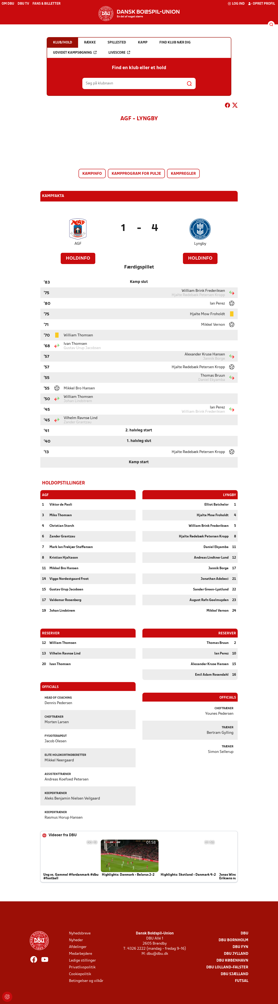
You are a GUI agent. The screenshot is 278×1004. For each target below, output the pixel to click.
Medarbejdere (80, 953)
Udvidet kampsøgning (75, 52)
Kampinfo (92, 174)
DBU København (232, 960)
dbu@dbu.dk (157, 953)
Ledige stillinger (82, 960)
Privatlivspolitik (82, 967)
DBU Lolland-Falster (227, 967)
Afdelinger (78, 947)
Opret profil (261, 4)
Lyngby (200, 244)
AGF (77, 244)
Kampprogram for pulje (136, 174)
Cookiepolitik (80, 974)
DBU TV (23, 3)
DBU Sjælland (234, 974)
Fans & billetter (46, 3)
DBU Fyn (240, 947)
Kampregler (183, 174)
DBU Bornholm (233, 940)
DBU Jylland (236, 953)
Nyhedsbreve (80, 933)
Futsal (241, 981)
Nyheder (76, 940)
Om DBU (8, 3)
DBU (244, 933)
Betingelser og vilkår (86, 981)
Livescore (119, 52)
